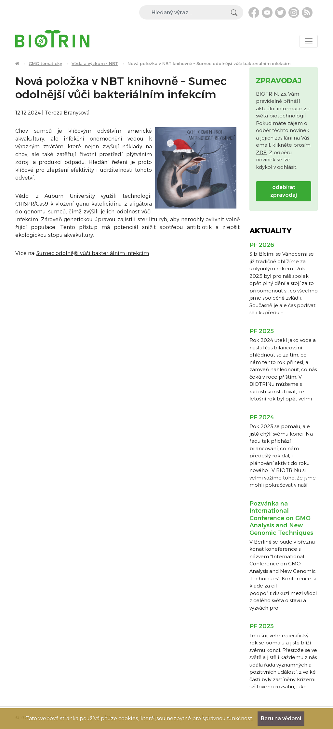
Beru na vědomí (281, 718)
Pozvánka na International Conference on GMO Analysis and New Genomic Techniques (281, 518)
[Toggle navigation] (309, 41)
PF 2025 (261, 331)
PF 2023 (261, 626)
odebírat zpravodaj (283, 191)
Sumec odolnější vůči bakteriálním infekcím (92, 253)
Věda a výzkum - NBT (95, 63)
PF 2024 (261, 417)
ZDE (261, 152)
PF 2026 (261, 245)
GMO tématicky (45, 63)
